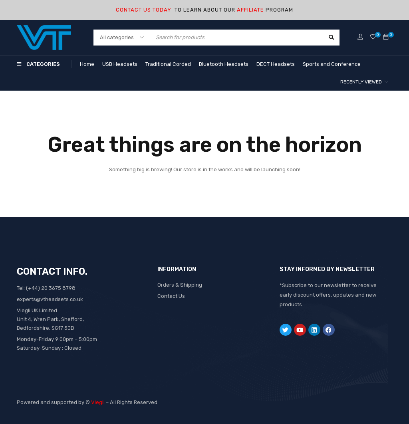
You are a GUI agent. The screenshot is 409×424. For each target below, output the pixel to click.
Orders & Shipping (179, 285)
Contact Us (171, 296)
